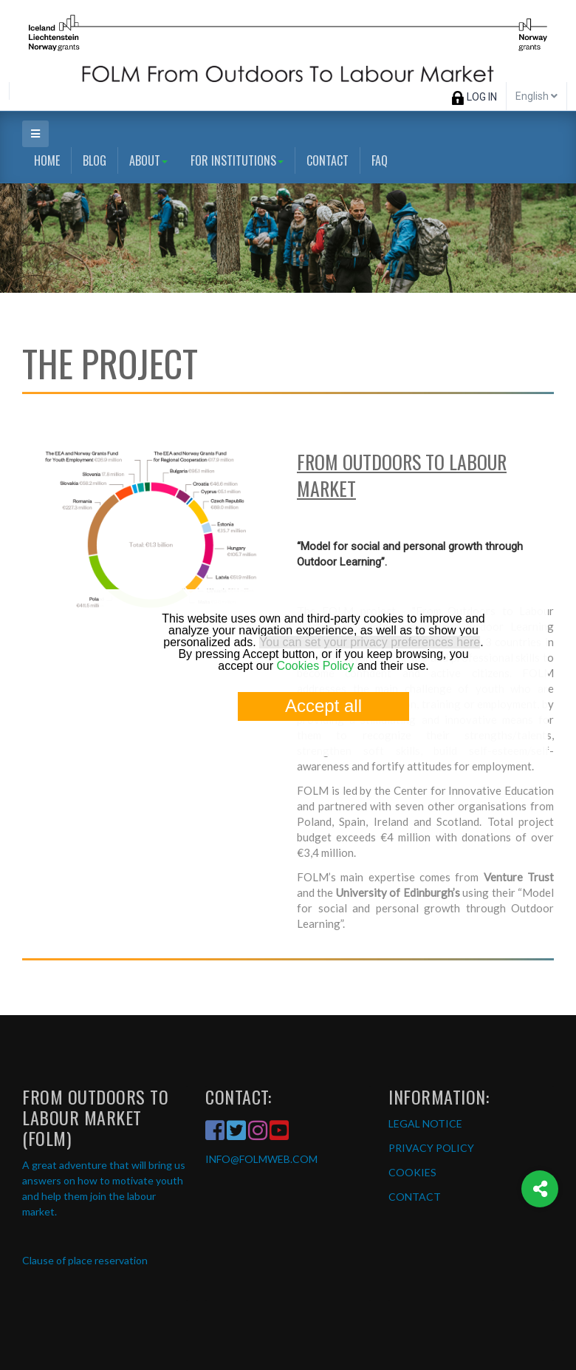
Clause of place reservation (85, 1260)
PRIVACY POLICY (431, 1148)
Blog (94, 160)
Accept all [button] (323, 706)
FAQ (379, 160)
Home (47, 160)
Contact (327, 160)
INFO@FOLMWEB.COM (261, 1159)
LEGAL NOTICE (425, 1123)
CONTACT (414, 1196)
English (536, 96)
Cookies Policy (315, 665)
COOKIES (412, 1172)
